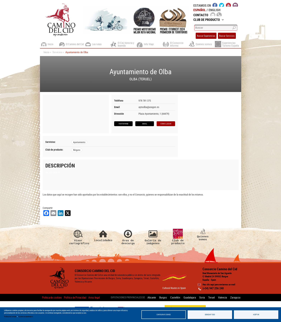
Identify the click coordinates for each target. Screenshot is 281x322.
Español (199, 10)
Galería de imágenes (153, 237)
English (214, 10)
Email (144, 123)
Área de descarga (128, 237)
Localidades (103, 235)
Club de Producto (208, 19)
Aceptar (256, 315)
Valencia (222, 297)
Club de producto (178, 237)
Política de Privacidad (75, 297)
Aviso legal (94, 297)
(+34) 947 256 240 (213, 288)
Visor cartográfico (78, 237)
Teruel (211, 297)
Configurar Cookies (163, 315)
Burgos (163, 297)
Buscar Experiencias (206, 35)
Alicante (151, 297)
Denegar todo (210, 315)
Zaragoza (235, 297)
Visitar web (123, 123)
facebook (215, 5)
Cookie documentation (25, 317)
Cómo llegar (165, 123)
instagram (235, 5)
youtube (228, 5)
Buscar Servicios (227, 35)
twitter (221, 5)
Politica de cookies (52, 297)
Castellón (175, 297)
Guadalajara (190, 297)
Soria (202, 297)
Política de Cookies (10, 317)
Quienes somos (203, 235)
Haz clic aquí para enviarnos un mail (219, 284)
